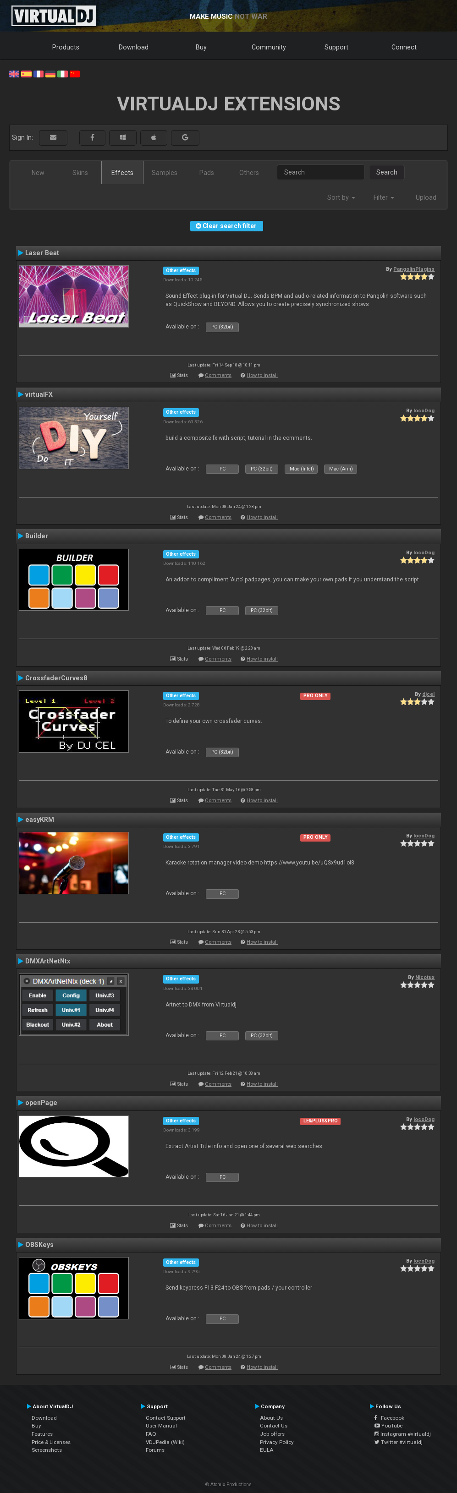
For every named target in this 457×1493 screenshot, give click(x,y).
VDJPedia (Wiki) (165, 1442)
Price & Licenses (51, 1442)
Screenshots (47, 1450)
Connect (404, 47)
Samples (164, 172)
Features (42, 1434)
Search (386, 172)
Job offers (272, 1434)
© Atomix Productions (228, 1485)
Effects (122, 172)
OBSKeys (39, 1244)
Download (134, 47)
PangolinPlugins (414, 269)
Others (249, 172)
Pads (206, 172)
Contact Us (273, 1425)
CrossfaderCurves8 (56, 678)
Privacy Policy (277, 1442)
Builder (36, 536)
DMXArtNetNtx (47, 961)
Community (269, 47)
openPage (41, 1102)
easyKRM (39, 819)
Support (336, 47)
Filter (384, 197)
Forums (155, 1450)
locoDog (424, 410)
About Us (271, 1418)
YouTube (388, 1425)
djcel (428, 694)
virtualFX (39, 394)
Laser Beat (42, 253)
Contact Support (166, 1418)
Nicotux (425, 977)
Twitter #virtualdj (398, 1442)
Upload (426, 197)
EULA (267, 1450)
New (38, 172)
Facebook (389, 1418)
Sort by (341, 197)
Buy (201, 47)
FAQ (151, 1434)
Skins (80, 172)
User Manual (161, 1425)
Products (65, 47)
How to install (262, 375)
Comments (218, 375)
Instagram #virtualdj (402, 1434)
